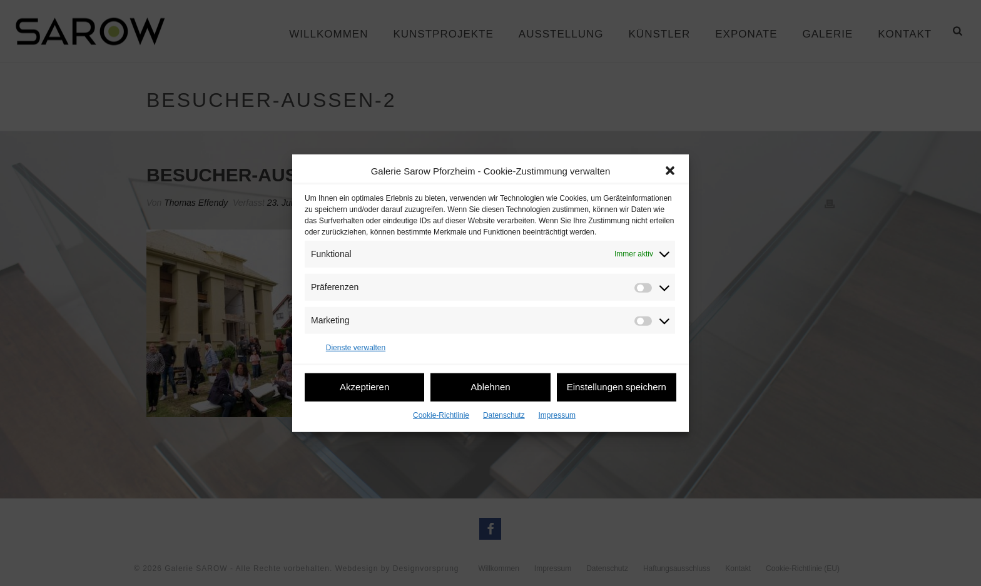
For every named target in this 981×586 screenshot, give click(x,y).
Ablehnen (490, 386)
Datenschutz (504, 414)
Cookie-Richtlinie (441, 414)
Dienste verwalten (355, 347)
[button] (670, 170)
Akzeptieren (364, 386)
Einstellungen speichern (616, 386)
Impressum (557, 414)
